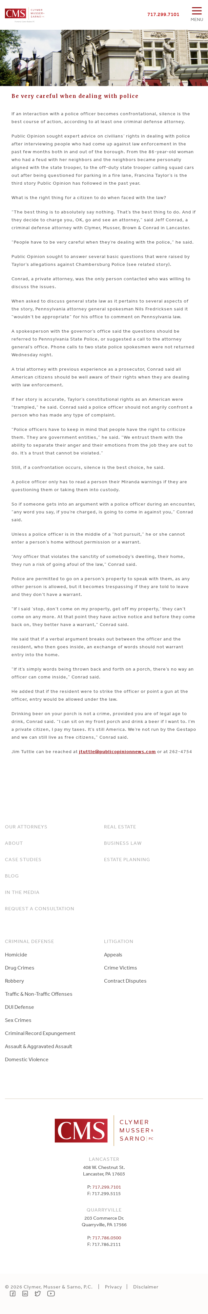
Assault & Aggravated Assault (38, 1046)
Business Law (123, 843)
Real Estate (120, 827)
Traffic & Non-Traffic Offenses (39, 993)
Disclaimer (145, 1287)
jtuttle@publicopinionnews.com (117, 751)
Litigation (119, 941)
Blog (12, 876)
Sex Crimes (18, 1020)
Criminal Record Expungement (40, 1033)
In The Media (22, 892)
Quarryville (104, 1210)
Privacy (113, 1287)
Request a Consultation (39, 908)
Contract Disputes (125, 980)
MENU (197, 19)
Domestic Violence (27, 1059)
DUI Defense (19, 1007)
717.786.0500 (106, 1237)
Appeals (113, 954)
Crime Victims (120, 967)
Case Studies (23, 859)
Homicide (16, 954)
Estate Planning (127, 859)
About (14, 843)
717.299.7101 (163, 14)
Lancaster (104, 1159)
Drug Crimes (19, 967)
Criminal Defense (29, 941)
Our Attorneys (26, 827)
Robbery (14, 980)
